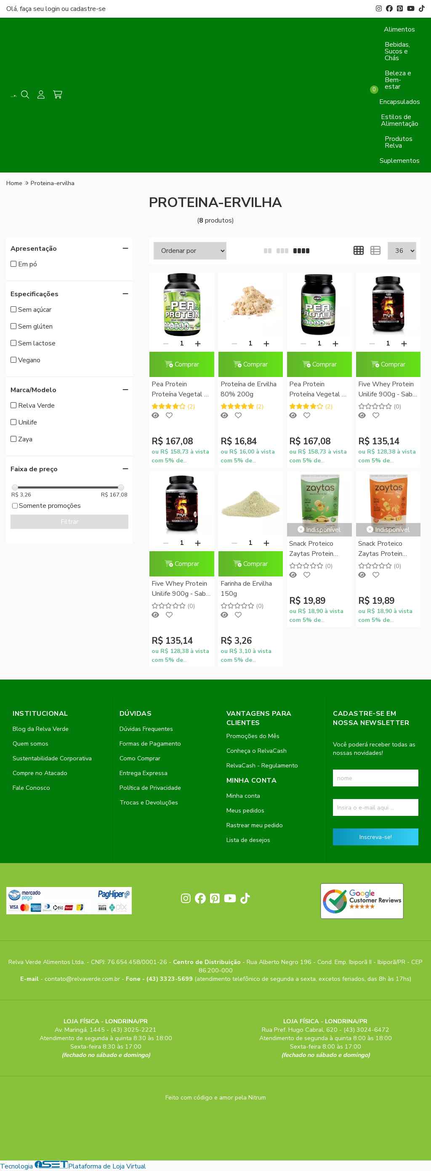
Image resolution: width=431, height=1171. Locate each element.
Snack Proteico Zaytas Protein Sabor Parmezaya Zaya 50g (384, 549)
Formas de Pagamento (150, 743)
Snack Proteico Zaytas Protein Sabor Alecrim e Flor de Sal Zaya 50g (313, 549)
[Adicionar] (197, 343)
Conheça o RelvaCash (256, 750)
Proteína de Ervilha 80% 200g (249, 389)
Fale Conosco (31, 787)
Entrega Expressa (144, 773)
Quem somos (30, 743)
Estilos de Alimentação (399, 120)
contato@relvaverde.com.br (83, 979)
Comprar (182, 364)
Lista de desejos (248, 840)
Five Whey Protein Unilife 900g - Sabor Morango (388, 390)
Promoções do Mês (252, 736)
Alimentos (399, 29)
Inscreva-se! (375, 837)
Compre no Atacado (40, 773)
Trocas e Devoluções (149, 802)
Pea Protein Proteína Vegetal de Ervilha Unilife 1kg (182, 390)
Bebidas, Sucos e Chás (397, 51)
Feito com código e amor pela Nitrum (215, 1097)
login (53, 8)
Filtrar (69, 521)
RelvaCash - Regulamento (262, 765)
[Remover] (165, 343)
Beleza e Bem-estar (398, 80)
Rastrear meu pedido (254, 825)
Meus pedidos (245, 810)
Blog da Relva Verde (41, 729)
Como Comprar (140, 758)
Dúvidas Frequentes (146, 729)
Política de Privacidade (150, 787)
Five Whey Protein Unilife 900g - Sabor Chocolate (182, 589)
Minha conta (243, 795)
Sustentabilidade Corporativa (52, 758)
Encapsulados (399, 101)
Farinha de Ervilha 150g (246, 588)
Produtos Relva (398, 142)
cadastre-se (88, 8)
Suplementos (400, 160)
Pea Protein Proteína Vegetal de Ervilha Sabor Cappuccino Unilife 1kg (319, 390)
